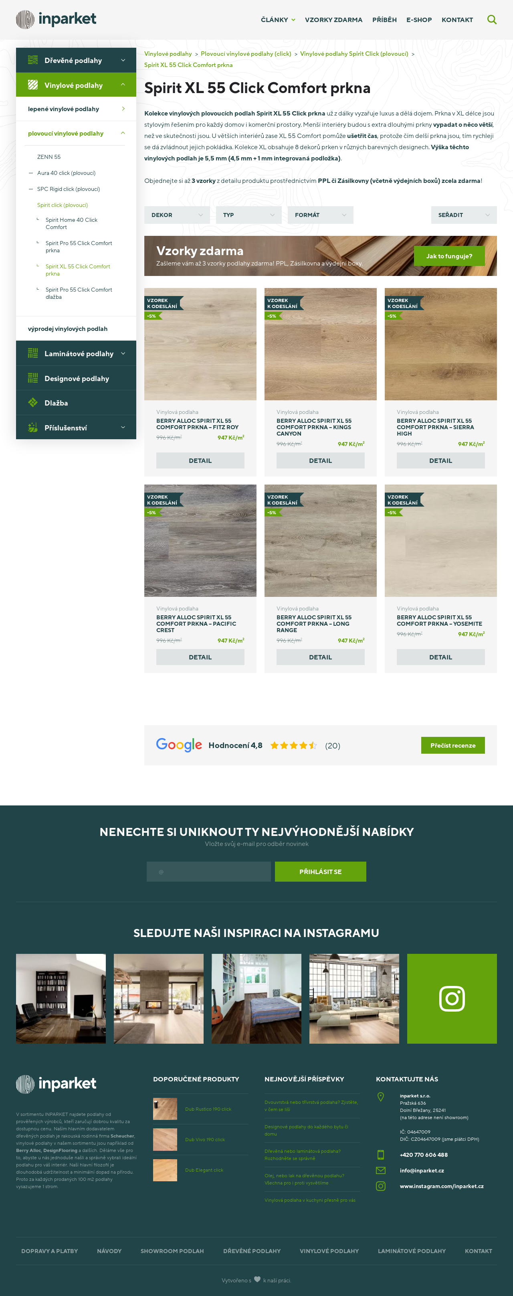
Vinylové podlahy (79, 85)
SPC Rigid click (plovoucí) (68, 188)
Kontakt (457, 20)
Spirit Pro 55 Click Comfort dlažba (79, 293)
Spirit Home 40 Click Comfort (71, 223)
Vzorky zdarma (334, 20)
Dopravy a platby (49, 1250)
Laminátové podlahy (79, 353)
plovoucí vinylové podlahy (79, 133)
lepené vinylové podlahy (79, 109)
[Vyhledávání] (492, 19)
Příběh (384, 20)
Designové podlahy (68, 378)
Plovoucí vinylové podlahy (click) (246, 53)
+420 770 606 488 (424, 1154)
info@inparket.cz (422, 1170)
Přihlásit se (320, 872)
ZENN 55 (42, 156)
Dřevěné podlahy (79, 60)
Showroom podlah (172, 1250)
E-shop (419, 20)
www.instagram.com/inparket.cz (442, 1185)
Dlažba (48, 402)
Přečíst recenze (453, 745)
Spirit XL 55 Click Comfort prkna (78, 270)
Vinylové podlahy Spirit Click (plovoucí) (354, 53)
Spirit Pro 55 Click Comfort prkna (79, 246)
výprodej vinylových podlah (68, 329)
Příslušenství (79, 427)
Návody (109, 1250)
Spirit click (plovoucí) (56, 205)
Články (274, 20)
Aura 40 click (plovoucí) (66, 172)
